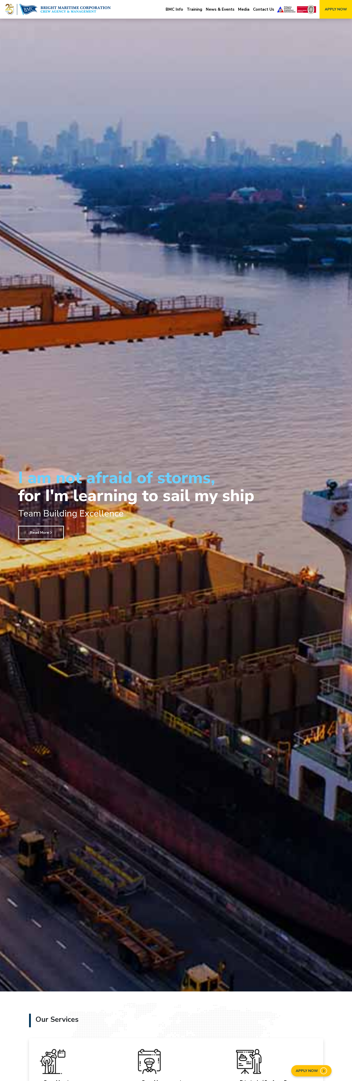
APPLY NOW (336, 9)
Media (243, 9)
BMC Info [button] (174, 9)
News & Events (220, 9)
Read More (41, 532)
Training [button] (194, 9)
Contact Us (263, 9)
